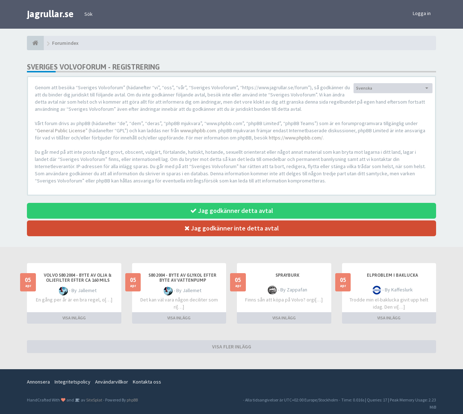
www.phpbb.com (198, 130)
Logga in (422, 13)
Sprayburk (287, 275)
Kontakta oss (147, 382)
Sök (88, 14)
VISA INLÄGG (74, 317)
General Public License (61, 130)
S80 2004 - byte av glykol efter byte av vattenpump (182, 278)
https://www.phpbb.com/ (296, 137)
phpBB (132, 400)
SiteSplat (93, 400)
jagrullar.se (50, 14)
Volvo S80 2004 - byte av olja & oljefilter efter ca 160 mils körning (78, 280)
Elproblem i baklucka (392, 275)
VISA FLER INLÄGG (231, 346)
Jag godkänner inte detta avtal (231, 228)
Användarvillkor (111, 382)
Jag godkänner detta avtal (231, 210)
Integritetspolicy (72, 382)
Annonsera (38, 382)
